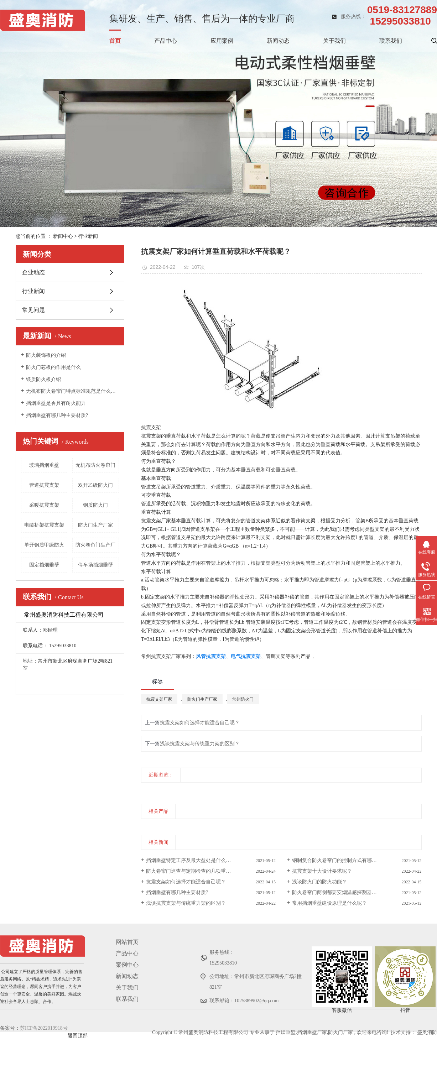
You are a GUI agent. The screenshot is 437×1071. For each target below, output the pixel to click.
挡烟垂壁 (286, 1032)
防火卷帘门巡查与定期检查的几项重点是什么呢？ (201, 871)
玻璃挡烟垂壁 (44, 465)
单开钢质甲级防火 (44, 545)
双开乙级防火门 (95, 485)
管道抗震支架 (44, 485)
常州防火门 (243, 699)
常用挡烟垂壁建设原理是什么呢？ (329, 903)
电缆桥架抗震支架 (44, 525)
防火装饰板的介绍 (46, 355)
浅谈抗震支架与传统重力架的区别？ (200, 743)
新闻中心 (63, 236)
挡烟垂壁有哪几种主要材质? (57, 415)
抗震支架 (151, 436)
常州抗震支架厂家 (161, 656)
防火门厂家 (340, 1032)
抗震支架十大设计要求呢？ (322, 871)
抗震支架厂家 (156, 520)
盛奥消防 (427, 1032)
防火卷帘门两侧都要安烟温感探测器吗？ (337, 892)
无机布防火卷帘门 (95, 465)
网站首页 (127, 942)
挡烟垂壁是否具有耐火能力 (56, 403)
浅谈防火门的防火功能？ (319, 881)
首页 (115, 41)
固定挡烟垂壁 (44, 565)
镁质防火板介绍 (43, 379)
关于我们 (334, 41)
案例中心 (127, 965)
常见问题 (33, 310)
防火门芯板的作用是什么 (53, 367)
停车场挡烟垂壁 (95, 565)
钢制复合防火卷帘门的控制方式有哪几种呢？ (342, 860)
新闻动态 (278, 41)
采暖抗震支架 (44, 505)
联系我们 (390, 41)
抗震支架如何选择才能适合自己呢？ (200, 722)
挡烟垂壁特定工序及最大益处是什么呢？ (191, 860)
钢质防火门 (95, 505)
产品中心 (165, 41)
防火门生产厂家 (95, 525)
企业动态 (33, 272)
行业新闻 (88, 236)
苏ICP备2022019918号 (44, 1028)
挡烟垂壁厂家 (312, 1032)
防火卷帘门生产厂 (95, 545)
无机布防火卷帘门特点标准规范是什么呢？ (72, 391)
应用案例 (221, 41)
